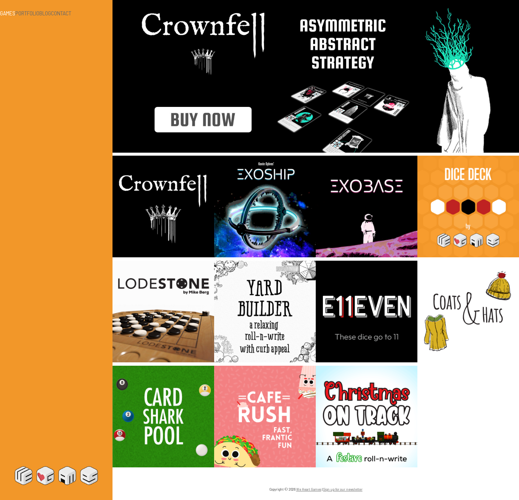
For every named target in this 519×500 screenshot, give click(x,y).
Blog (45, 13)
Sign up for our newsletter (343, 489)
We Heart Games (56, 475)
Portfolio (27, 13)
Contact (61, 13)
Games (7, 13)
